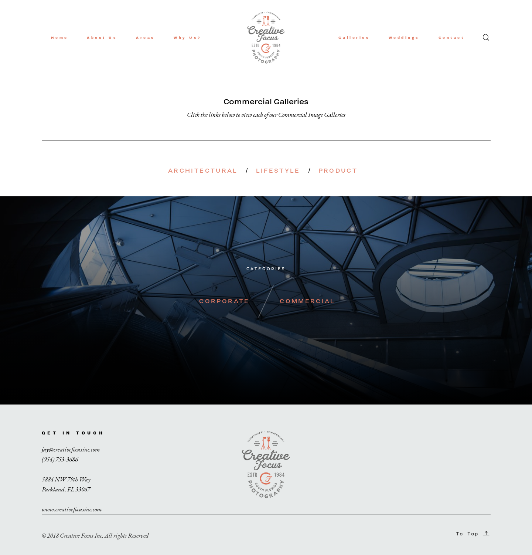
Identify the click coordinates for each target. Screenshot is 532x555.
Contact (452, 38)
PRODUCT (338, 171)
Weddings (404, 38)
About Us (102, 38)
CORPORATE (224, 301)
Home (59, 38)
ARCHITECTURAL (203, 171)
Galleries (354, 38)
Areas (145, 38)
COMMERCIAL (307, 301)
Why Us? (188, 38)
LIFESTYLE (278, 171)
